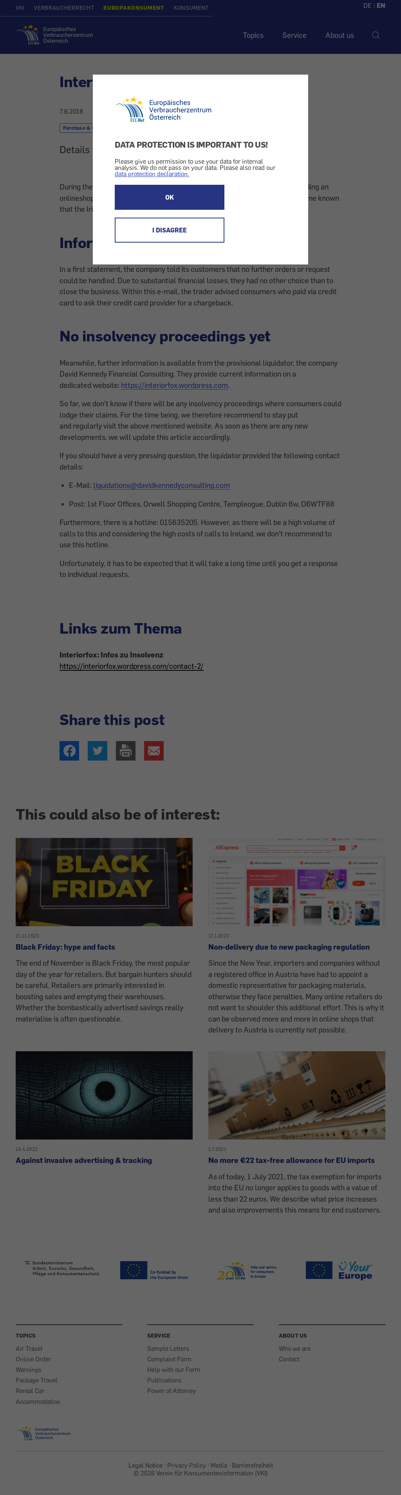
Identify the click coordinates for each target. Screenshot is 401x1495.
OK (169, 197)
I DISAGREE (169, 230)
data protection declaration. (152, 174)
